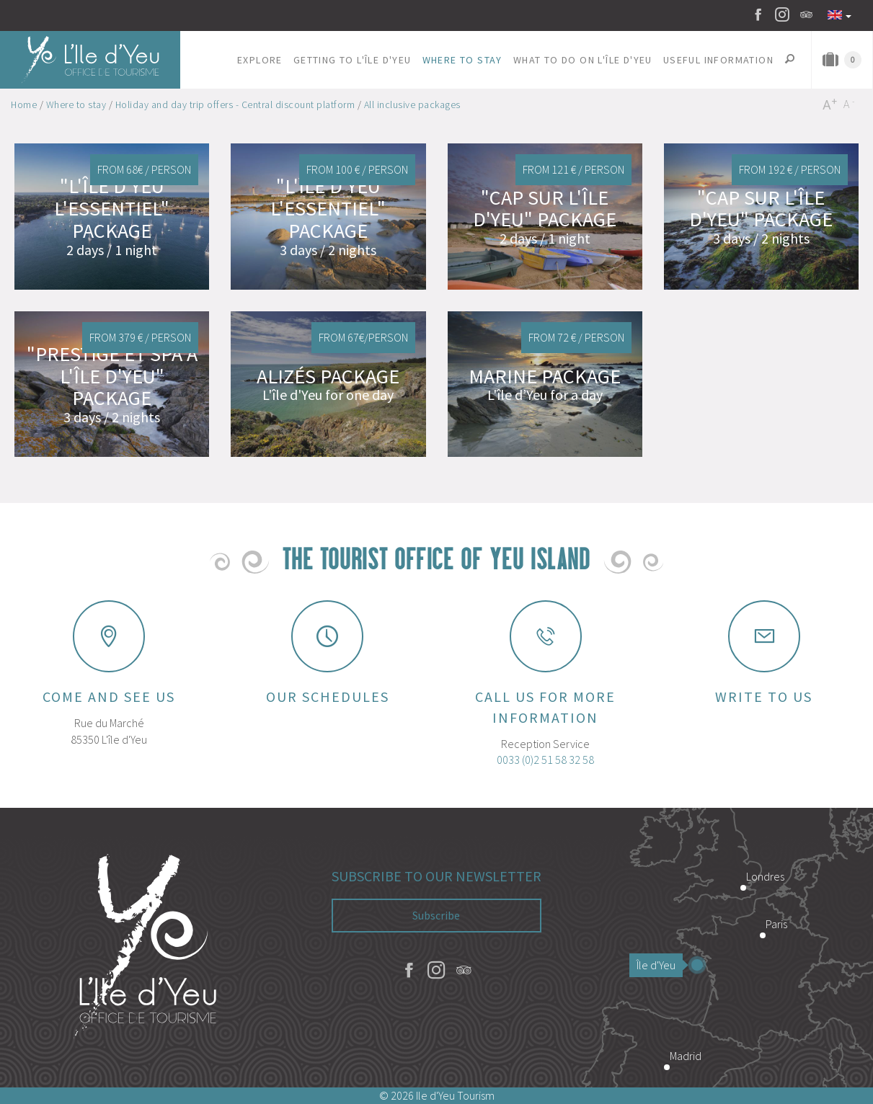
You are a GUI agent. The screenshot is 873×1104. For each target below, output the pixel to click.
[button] (260, 60)
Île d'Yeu (660, 965)
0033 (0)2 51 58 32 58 (545, 759)
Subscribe (436, 915)
